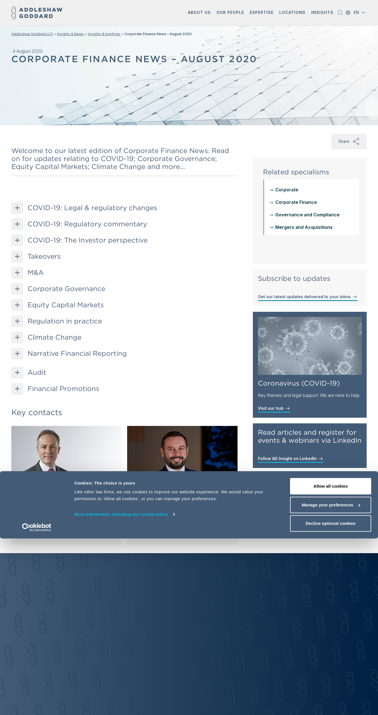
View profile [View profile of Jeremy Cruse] (127, 531)
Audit (37, 373)
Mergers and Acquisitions (304, 227)
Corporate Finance (296, 202)
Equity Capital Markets (66, 305)
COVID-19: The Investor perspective (88, 240)
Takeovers (44, 256)
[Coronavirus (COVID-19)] (310, 346)
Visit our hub (274, 408)
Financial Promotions (63, 389)
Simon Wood (40, 490)
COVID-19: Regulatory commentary (87, 224)
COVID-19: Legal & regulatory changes (92, 208)
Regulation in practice (65, 321)
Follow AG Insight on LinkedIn (291, 458)
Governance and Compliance (307, 215)
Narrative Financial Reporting (77, 354)
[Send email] (41, 519)
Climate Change (54, 337)
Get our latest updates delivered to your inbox (308, 297)
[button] (199, 13)
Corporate (286, 190)
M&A (36, 273)
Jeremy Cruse (131, 490)
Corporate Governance (66, 289)
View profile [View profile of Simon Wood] (37, 531)
